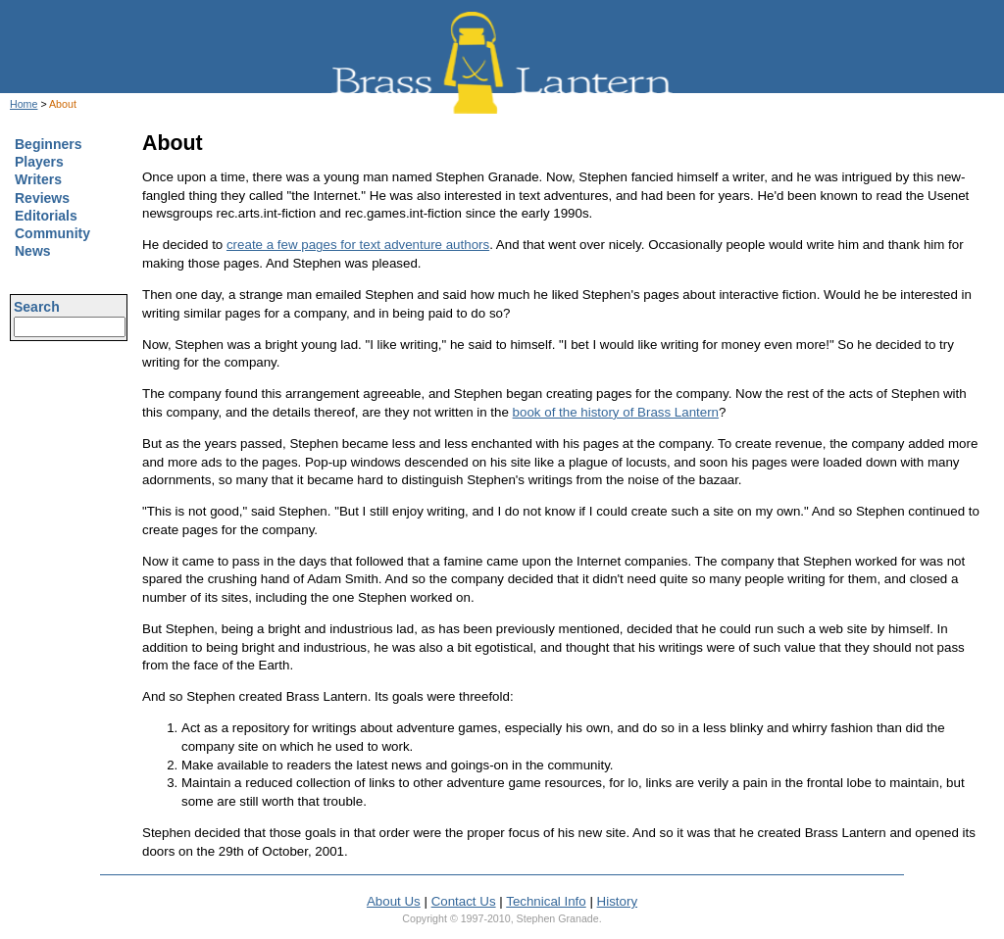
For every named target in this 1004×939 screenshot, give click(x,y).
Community (52, 233)
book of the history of (616, 412)
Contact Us (463, 901)
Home (23, 104)
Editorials (46, 215)
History (617, 901)
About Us (394, 901)
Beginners (48, 144)
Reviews (42, 198)
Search (37, 307)
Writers (38, 179)
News (33, 251)
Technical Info (546, 901)
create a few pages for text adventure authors (357, 244)
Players (39, 162)
